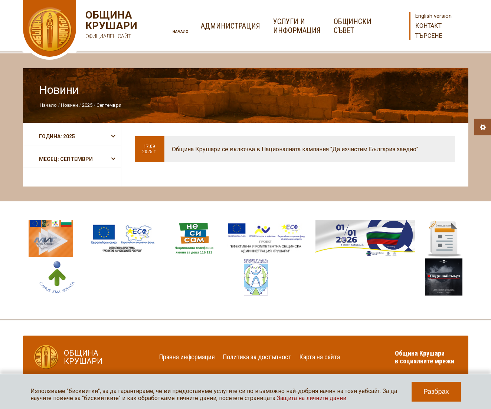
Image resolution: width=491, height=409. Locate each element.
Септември (108, 105)
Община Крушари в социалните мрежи (424, 357)
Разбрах (436, 391)
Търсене (428, 35)
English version (433, 16)
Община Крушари (110, 26)
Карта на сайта (319, 357)
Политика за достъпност (257, 357)
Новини (69, 105)
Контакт (428, 25)
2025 (87, 105)
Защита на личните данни (311, 398)
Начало (181, 32)
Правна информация (187, 357)
